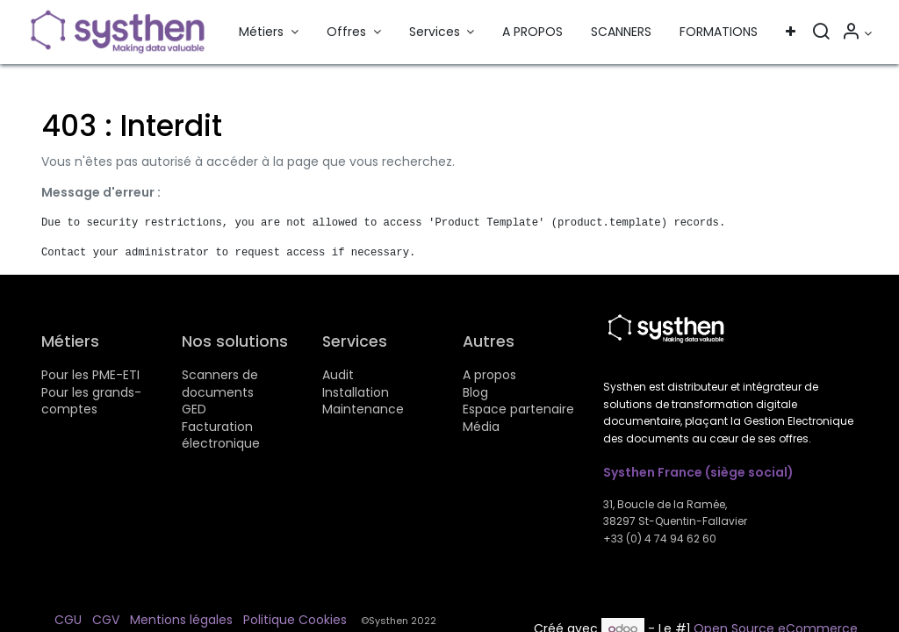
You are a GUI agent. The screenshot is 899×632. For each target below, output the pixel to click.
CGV (105, 619)
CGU (68, 619)
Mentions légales (181, 619)
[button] (790, 32)
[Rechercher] (821, 33)
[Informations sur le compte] (856, 33)
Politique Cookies (295, 619)
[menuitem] (532, 32)
